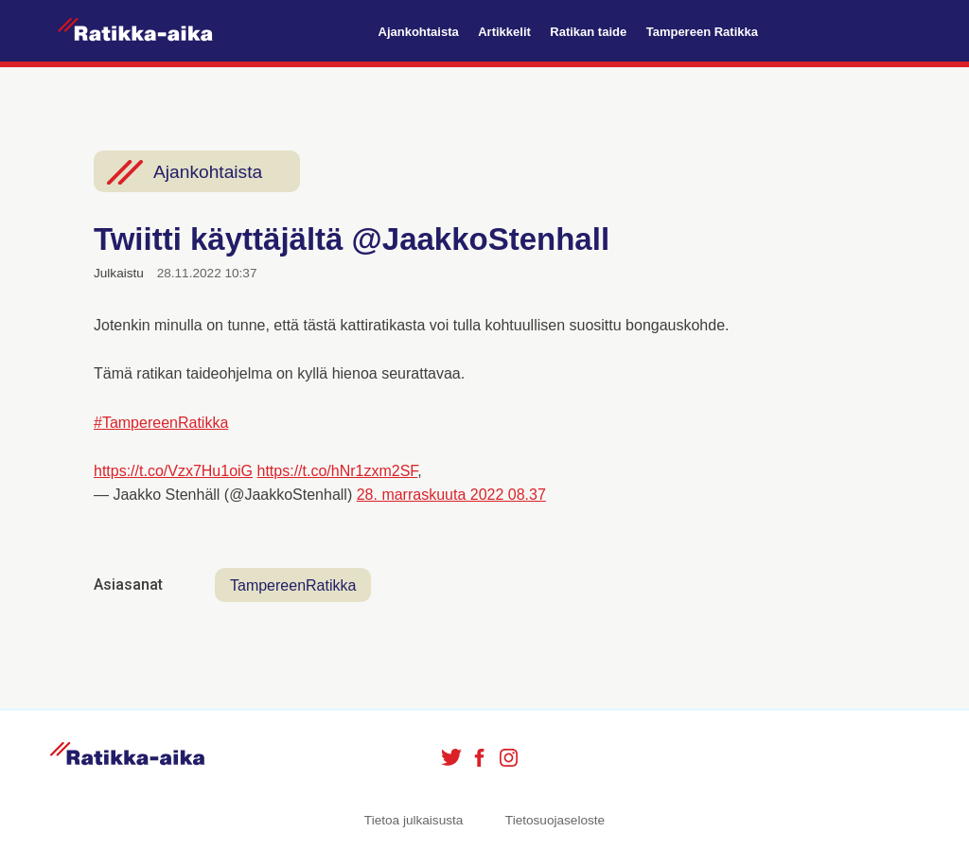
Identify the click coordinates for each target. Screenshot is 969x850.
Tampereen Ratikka (702, 32)
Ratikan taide (588, 32)
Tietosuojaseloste (555, 820)
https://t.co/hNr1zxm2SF (337, 471)
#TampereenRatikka (161, 423)
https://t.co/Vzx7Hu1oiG (173, 471)
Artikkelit (504, 32)
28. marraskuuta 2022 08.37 (451, 495)
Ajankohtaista (419, 32)
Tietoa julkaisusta (414, 820)
